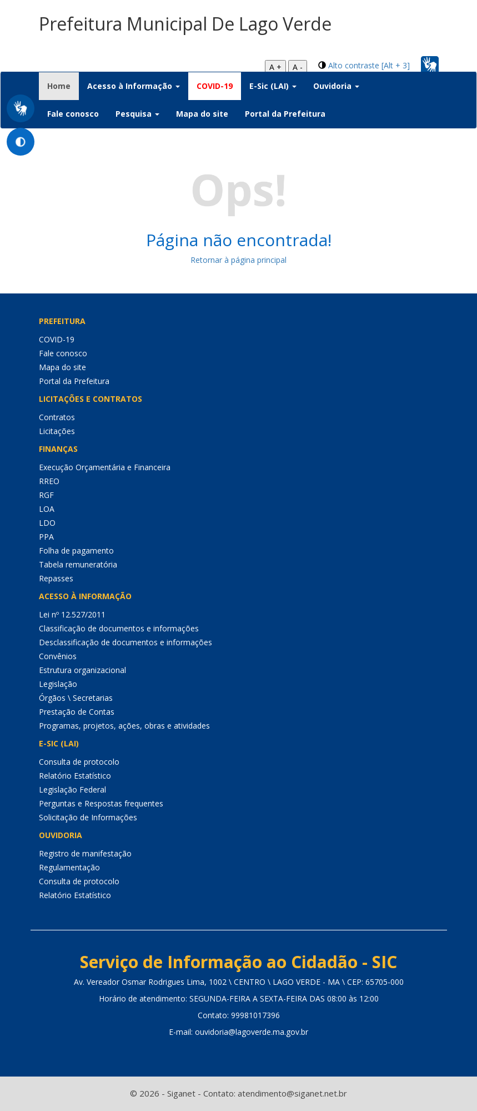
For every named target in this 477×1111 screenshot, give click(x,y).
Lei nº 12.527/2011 (72, 614)
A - (298, 67)
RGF (46, 495)
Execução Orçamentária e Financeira (104, 467)
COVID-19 (215, 86)
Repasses (56, 578)
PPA (46, 536)
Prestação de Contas (76, 711)
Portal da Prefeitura (285, 113)
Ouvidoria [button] (336, 86)
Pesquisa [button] (137, 113)
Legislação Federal (72, 789)
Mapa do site (202, 113)
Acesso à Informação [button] (133, 86)
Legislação (58, 684)
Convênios (58, 656)
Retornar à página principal (238, 260)
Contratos (57, 417)
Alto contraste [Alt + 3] (369, 65)
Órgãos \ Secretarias (76, 697)
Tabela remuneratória (78, 564)
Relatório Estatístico (75, 775)
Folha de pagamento (76, 550)
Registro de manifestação (85, 853)
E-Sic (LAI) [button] (273, 86)
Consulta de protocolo (79, 761)
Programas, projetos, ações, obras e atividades (124, 725)
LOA (46, 509)
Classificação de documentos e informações (119, 628)
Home (63, 85)
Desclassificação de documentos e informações (125, 642)
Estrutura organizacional (82, 670)
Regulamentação (69, 867)
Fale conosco (73, 113)
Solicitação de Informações (88, 817)
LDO (47, 522)
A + (275, 67)
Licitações (57, 431)
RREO (49, 481)
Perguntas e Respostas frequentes (101, 803)
